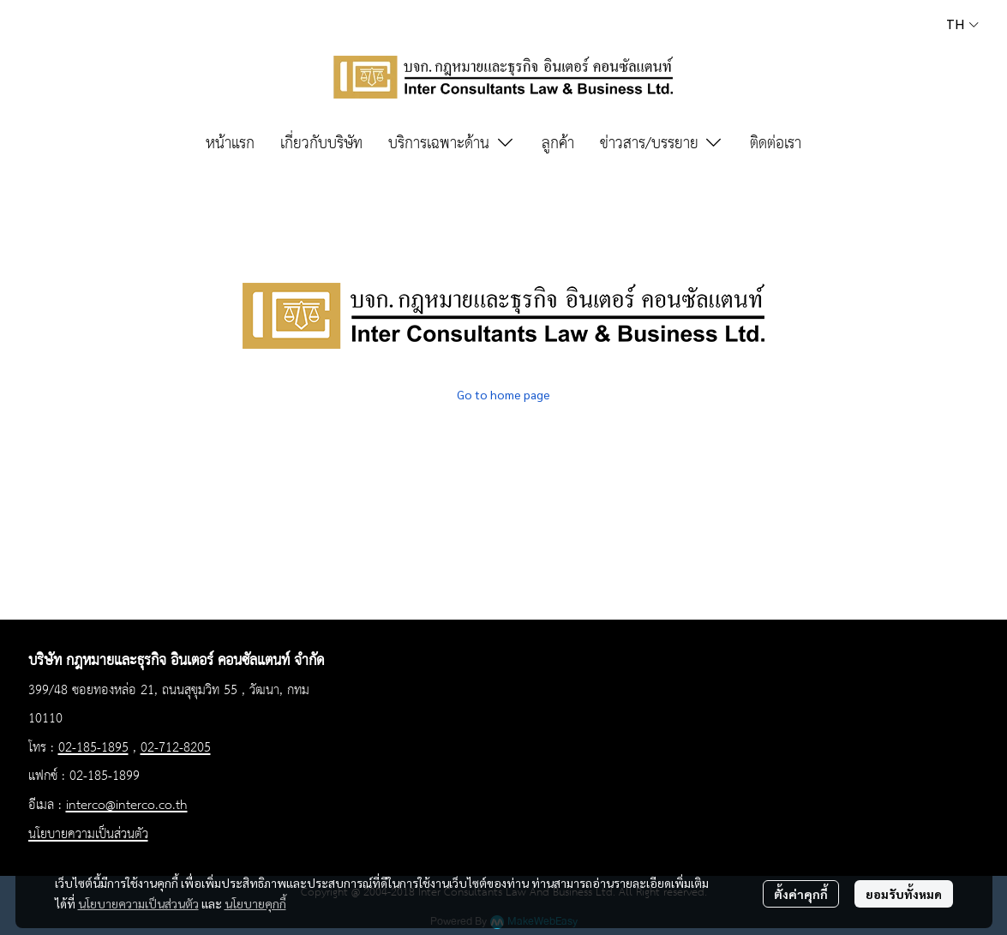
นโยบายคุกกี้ (255, 903)
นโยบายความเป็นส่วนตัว (138, 903)
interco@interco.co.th (127, 805)
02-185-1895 (93, 748)
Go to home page (503, 394)
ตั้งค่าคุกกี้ (801, 894)
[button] (962, 24)
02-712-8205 (176, 748)
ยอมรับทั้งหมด (904, 894)
